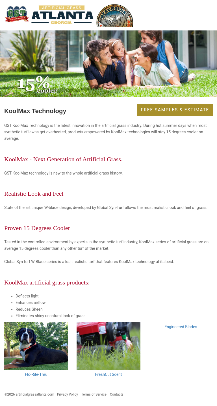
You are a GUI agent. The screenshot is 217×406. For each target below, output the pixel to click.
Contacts (116, 394)
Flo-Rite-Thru (36, 374)
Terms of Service (94, 394)
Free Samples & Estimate (175, 109)
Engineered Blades (180, 327)
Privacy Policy (67, 394)
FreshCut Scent (108, 374)
